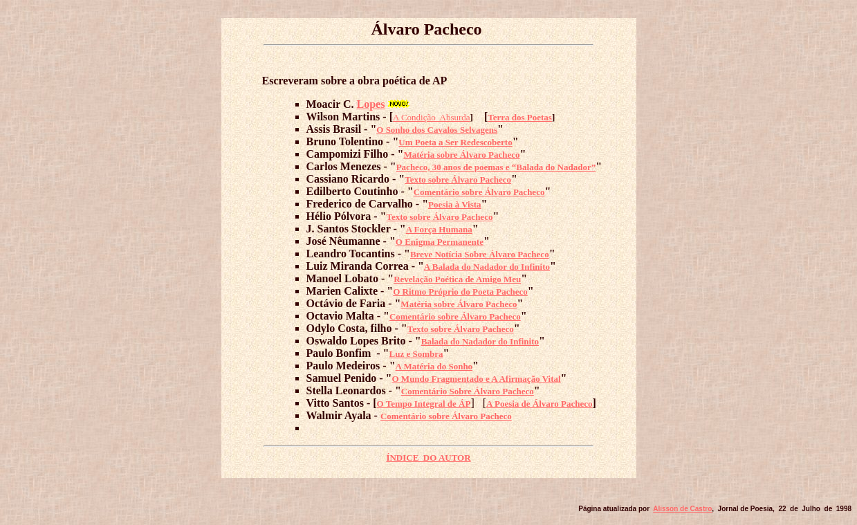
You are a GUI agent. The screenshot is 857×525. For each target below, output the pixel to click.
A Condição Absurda (431, 117)
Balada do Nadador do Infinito (480, 341)
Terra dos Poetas (520, 117)
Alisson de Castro (682, 509)
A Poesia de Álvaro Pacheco (539, 403)
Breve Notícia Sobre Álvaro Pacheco (479, 254)
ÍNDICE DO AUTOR (428, 457)
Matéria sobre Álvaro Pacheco (461, 154)
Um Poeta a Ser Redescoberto (455, 142)
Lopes (371, 104)
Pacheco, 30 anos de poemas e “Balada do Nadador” (496, 167)
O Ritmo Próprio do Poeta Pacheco (460, 291)
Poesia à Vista (454, 204)
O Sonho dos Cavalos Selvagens (436, 130)
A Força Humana (439, 229)
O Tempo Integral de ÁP (424, 403)
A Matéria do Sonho (434, 366)
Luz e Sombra (416, 354)
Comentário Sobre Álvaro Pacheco (467, 391)
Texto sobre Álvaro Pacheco (458, 179)
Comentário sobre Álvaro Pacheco (479, 192)
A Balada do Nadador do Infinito (487, 266)
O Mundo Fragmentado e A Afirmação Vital (476, 379)
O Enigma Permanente (439, 242)
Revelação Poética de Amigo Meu (457, 279)
